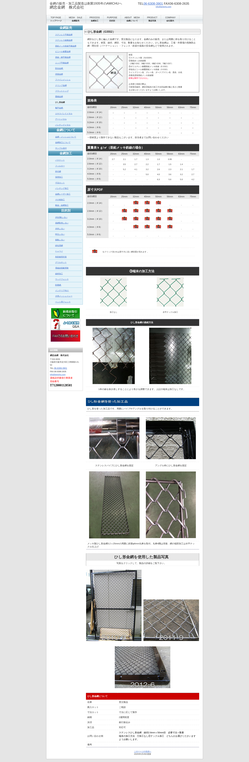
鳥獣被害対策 (61, 257)
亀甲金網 (59, 108)
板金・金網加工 (62, 205)
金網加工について (62, 142)
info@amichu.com (163, 7)
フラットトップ (62, 91)
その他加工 (60, 200)
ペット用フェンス (62, 302)
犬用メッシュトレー (63, 296)
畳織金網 (59, 96)
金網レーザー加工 (62, 194)
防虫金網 (59, 68)
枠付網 (58, 171)
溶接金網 (59, 74)
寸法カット (60, 183)
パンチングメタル (62, 125)
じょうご (59, 251)
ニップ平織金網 (62, 63)
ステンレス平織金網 (63, 35)
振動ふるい (60, 240)
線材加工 (59, 274)
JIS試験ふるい (61, 217)
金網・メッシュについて (65, 137)
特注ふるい (60, 234)
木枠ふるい (60, 229)
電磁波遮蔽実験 (62, 268)
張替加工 (59, 177)
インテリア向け (62, 290)
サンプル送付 (61, 148)
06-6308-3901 (153, 3)
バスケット (60, 160)
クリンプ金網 (61, 85)
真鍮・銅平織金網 (62, 57)
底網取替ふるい (62, 223)
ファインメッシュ (62, 80)
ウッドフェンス (62, 279)
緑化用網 (59, 245)
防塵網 (58, 285)
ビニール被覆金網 (62, 51)
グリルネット (61, 262)
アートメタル (61, 119)
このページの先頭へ (142, 751)
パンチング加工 (62, 188)
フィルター (60, 166)
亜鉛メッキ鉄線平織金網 (65, 46)
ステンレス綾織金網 (63, 40)
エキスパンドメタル (63, 113)
